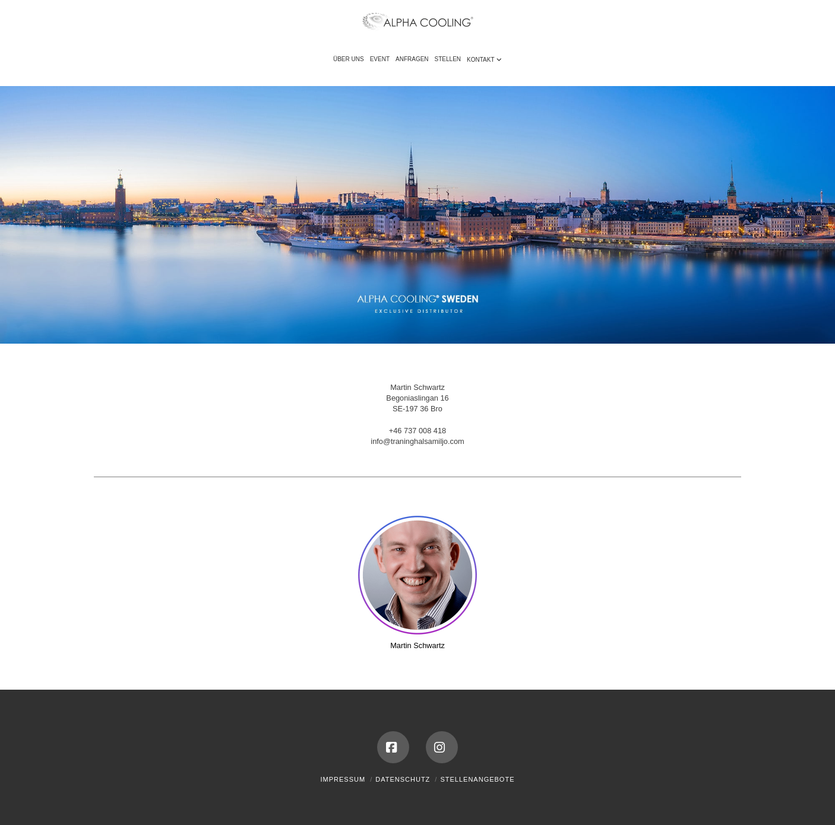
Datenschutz (402, 779)
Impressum (343, 779)
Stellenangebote (477, 779)
